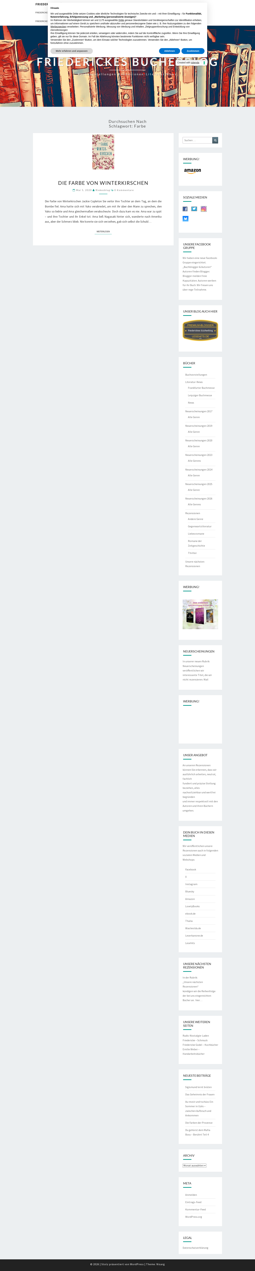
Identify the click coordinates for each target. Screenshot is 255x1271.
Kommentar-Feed (195, 1209)
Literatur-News (194, 382)
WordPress (137, 1264)
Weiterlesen (104, 231)
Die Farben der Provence (198, 1122)
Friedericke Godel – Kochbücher (200, 1044)
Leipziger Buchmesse (200, 395)
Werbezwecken (58, 26)
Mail (206, 679)
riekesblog (103, 190)
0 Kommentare (124, 190)
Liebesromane (196, 533)
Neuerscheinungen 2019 (198, 425)
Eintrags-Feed (193, 1202)
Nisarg (160, 1264)
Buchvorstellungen (196, 374)
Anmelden (191, 1194)
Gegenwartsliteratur (200, 526)
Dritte (121, 20)
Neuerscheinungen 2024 (198, 469)
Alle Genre (194, 417)
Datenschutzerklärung (195, 1247)
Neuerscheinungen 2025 (198, 484)
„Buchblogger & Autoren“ (197, 267)
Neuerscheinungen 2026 (198, 498)
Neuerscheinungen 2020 (198, 440)
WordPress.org (193, 1216)
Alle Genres (194, 460)
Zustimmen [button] (193, 51)
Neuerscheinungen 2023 (198, 455)
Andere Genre (195, 519)
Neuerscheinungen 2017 (198, 411)
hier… (198, 1000)
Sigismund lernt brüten (198, 1087)
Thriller (192, 553)
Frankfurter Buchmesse (201, 387)
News (191, 402)
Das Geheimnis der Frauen (199, 1094)
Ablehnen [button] (169, 51)
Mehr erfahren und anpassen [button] (71, 51)
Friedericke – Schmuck (195, 1040)
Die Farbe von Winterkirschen (103, 183)
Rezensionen (192, 513)
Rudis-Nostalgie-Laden (196, 1035)
